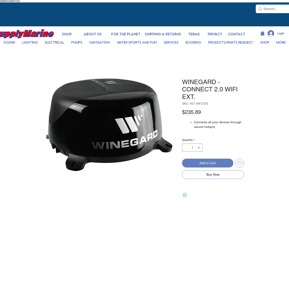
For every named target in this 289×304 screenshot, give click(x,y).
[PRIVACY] (214, 34)
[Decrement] (185, 147)
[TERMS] (194, 34)
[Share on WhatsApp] (185, 195)
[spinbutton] (192, 147)
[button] (262, 33)
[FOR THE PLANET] (126, 34)
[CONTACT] (236, 34)
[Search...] (273, 9)
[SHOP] (66, 34)
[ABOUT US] (92, 34)
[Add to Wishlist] (239, 163)
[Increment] (199, 147)
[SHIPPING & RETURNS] (163, 34)
